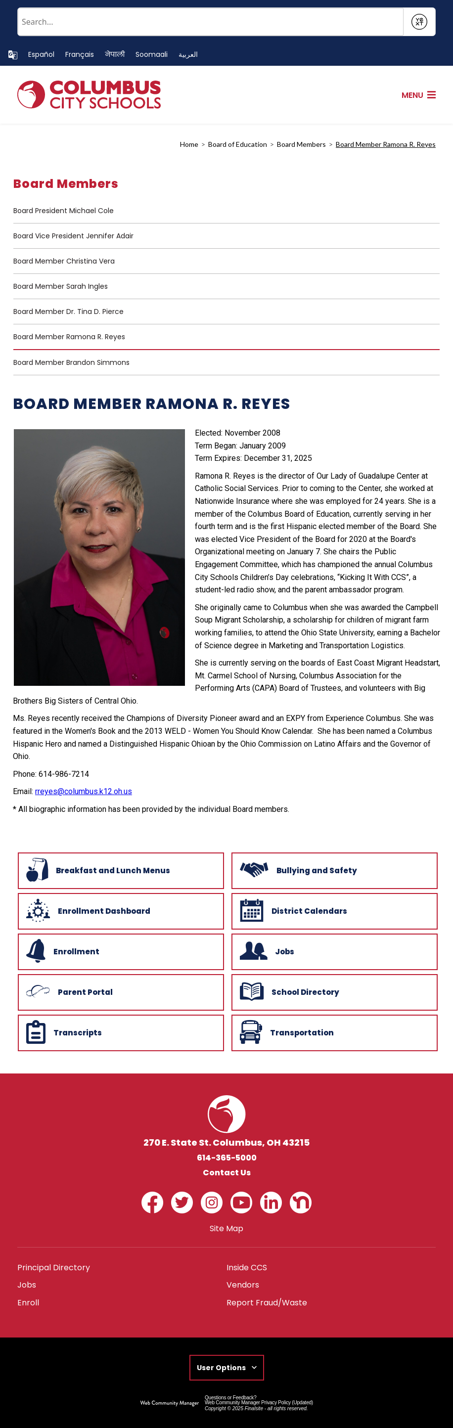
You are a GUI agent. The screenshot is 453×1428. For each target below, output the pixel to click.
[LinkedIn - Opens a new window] (271, 1202)
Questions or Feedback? (231, 1397)
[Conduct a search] (211, 22)
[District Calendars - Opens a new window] (333, 910)
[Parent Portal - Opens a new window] (120, 991)
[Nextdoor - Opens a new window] (301, 1202)
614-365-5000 (227, 1157)
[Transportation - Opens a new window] (333, 1032)
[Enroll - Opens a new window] (28, 1302)
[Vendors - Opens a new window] (242, 1285)
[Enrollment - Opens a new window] (120, 951)
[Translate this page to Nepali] (115, 54)
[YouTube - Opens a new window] (241, 1202)
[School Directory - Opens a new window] (333, 991)
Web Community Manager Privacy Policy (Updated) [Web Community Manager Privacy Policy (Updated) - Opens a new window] (259, 1402)
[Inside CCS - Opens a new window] (246, 1267)
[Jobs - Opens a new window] (333, 951)
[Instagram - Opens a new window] (212, 1202)
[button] (419, 95)
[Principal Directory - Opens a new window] (53, 1267)
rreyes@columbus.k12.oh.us (83, 791)
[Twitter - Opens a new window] (182, 1202)
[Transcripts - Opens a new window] (120, 1032)
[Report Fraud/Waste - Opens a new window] (266, 1302)
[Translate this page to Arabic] (188, 54)
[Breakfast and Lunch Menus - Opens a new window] (120, 869)
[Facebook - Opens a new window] (152, 1202)
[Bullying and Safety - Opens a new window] (333, 869)
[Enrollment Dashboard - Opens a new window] (120, 910)
